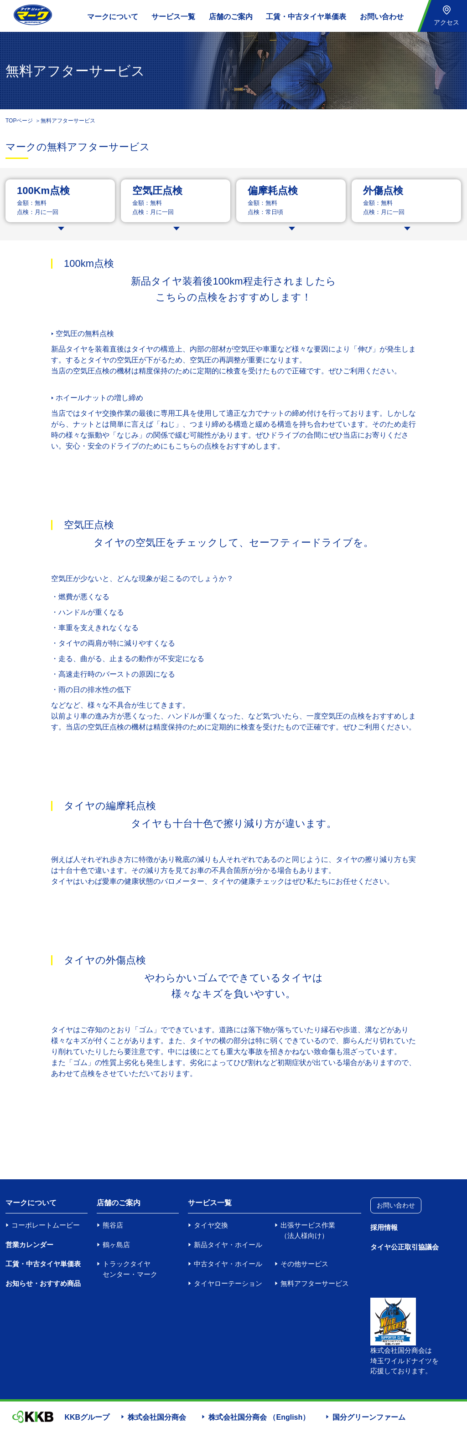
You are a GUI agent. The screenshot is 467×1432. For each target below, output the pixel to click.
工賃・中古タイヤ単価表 (306, 16)
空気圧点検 (157, 190)
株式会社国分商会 (157, 1417)
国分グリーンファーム (368, 1417)
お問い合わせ (382, 16)
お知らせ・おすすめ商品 (43, 1283)
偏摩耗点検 (273, 190)
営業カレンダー (29, 1245)
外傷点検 (383, 190)
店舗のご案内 (231, 16)
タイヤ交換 (211, 1225)
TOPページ (19, 120)
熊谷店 (113, 1225)
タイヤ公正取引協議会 (404, 1247)
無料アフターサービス (314, 1283)
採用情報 (384, 1227)
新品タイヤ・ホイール (228, 1245)
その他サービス (304, 1264)
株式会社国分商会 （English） (259, 1417)
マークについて (112, 16)
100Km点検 (43, 190)
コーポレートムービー (45, 1225)
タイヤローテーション (228, 1283)
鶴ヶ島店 (116, 1245)
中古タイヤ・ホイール (228, 1264)
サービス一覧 (173, 16)
